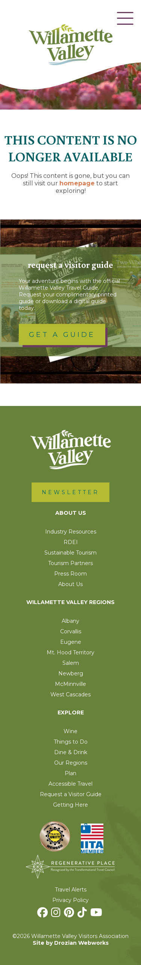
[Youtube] (97, 914)
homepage (77, 183)
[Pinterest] (70, 914)
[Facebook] (43, 914)
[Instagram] (56, 914)
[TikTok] (83, 914)
